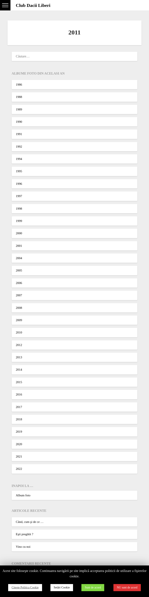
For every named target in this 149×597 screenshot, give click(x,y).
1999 (19, 221)
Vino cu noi (23, 546)
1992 (19, 146)
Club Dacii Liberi (33, 5)
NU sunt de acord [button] (127, 587)
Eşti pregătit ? (24, 534)
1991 (19, 134)
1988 (19, 97)
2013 (19, 357)
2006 (19, 283)
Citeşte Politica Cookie (25, 587)
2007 (19, 295)
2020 (19, 444)
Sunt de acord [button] (93, 587)
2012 (19, 345)
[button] (5, 5)
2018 (19, 419)
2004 (19, 258)
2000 (19, 233)
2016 (19, 394)
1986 (19, 84)
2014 (19, 369)
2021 (19, 456)
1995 (19, 171)
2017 (19, 407)
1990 (19, 121)
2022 (19, 468)
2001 (19, 245)
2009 (19, 320)
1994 (19, 159)
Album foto (23, 495)
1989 (19, 109)
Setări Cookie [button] (62, 587)
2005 (19, 270)
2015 (19, 382)
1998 (19, 208)
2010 (19, 332)
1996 (19, 183)
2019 (19, 431)
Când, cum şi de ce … (30, 521)
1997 (19, 196)
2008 (19, 307)
